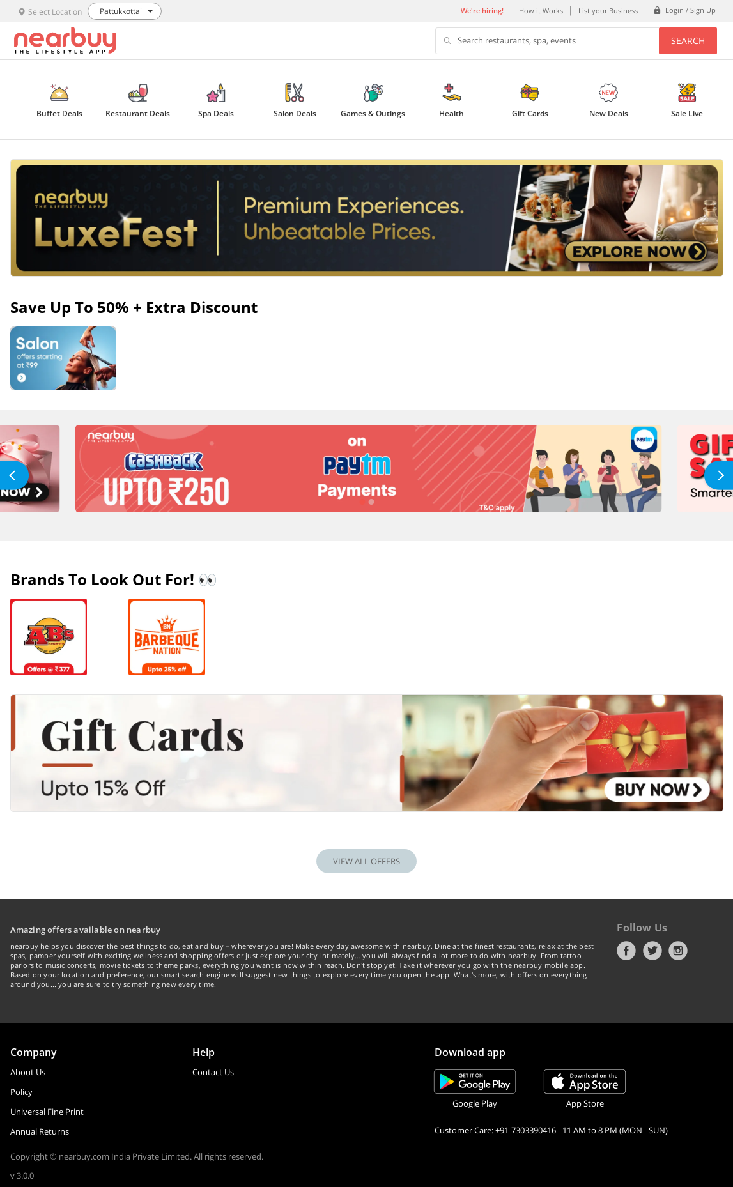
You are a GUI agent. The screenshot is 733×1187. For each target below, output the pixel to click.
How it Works (541, 10)
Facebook (626, 950)
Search (688, 40)
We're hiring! (482, 10)
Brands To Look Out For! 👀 (113, 579)
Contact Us (213, 1072)
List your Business (608, 10)
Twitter (652, 950)
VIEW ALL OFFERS (366, 861)
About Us (27, 1072)
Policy (21, 1092)
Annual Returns (39, 1131)
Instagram (678, 950)
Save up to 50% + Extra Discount (134, 307)
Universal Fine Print (47, 1111)
